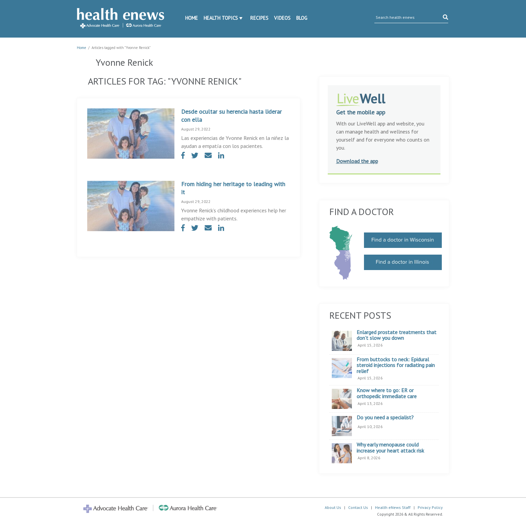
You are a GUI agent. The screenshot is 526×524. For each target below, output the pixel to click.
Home (191, 18)
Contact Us (358, 507)
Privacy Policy (430, 507)
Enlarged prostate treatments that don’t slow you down (396, 335)
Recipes (259, 18)
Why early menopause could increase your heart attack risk (390, 448)
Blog (301, 18)
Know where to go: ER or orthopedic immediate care (387, 393)
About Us (333, 507)
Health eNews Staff (393, 507)
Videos (282, 18)
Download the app (357, 161)
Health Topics (221, 18)
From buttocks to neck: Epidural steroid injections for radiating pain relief (396, 365)
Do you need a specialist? (385, 418)
